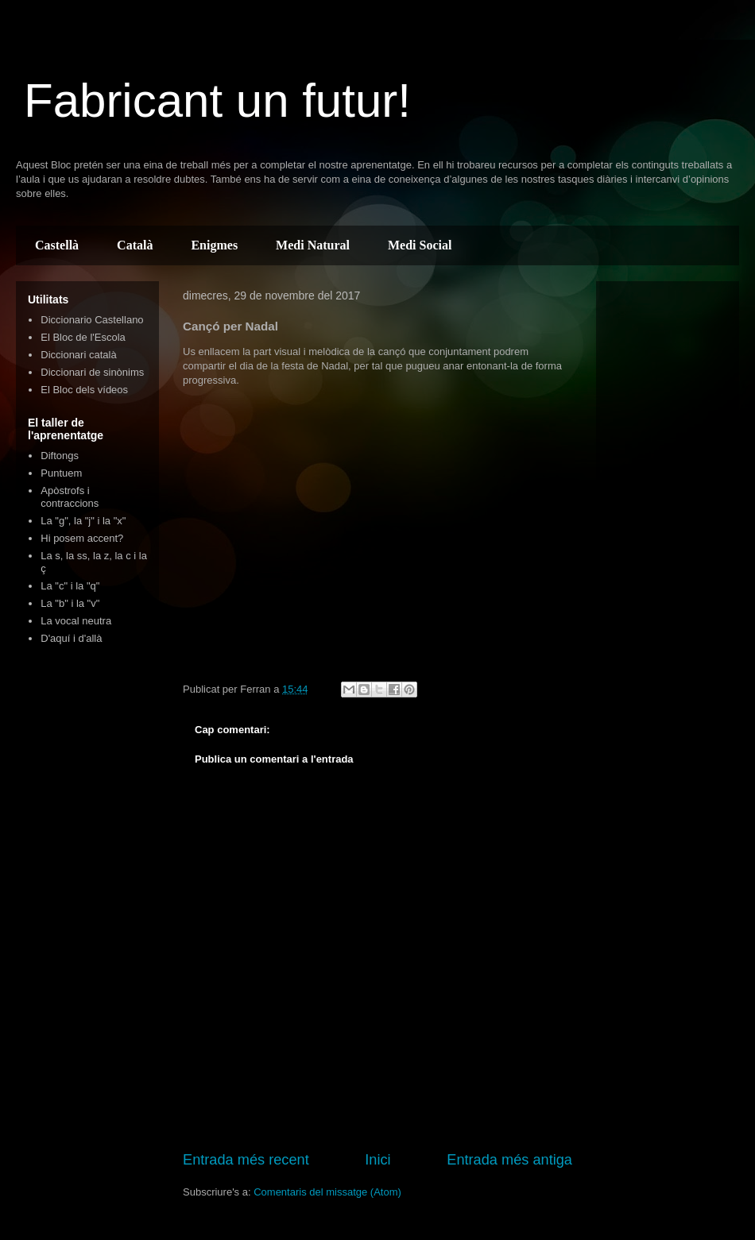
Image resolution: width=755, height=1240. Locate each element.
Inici (377, 1160)
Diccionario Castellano (92, 320)
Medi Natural (313, 245)
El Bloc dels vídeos (84, 390)
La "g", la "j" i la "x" (83, 521)
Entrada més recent (246, 1160)
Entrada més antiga (509, 1160)
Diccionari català (78, 355)
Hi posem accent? (82, 538)
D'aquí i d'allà (71, 638)
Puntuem (61, 473)
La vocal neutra (76, 621)
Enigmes (214, 245)
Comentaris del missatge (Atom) (327, 1192)
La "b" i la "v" (70, 603)
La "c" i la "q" (70, 586)
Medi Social (419, 245)
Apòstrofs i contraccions (70, 497)
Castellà (57, 245)
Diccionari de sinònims (92, 372)
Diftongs (60, 456)
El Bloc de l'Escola (83, 337)
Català (135, 245)
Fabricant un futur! (217, 100)
